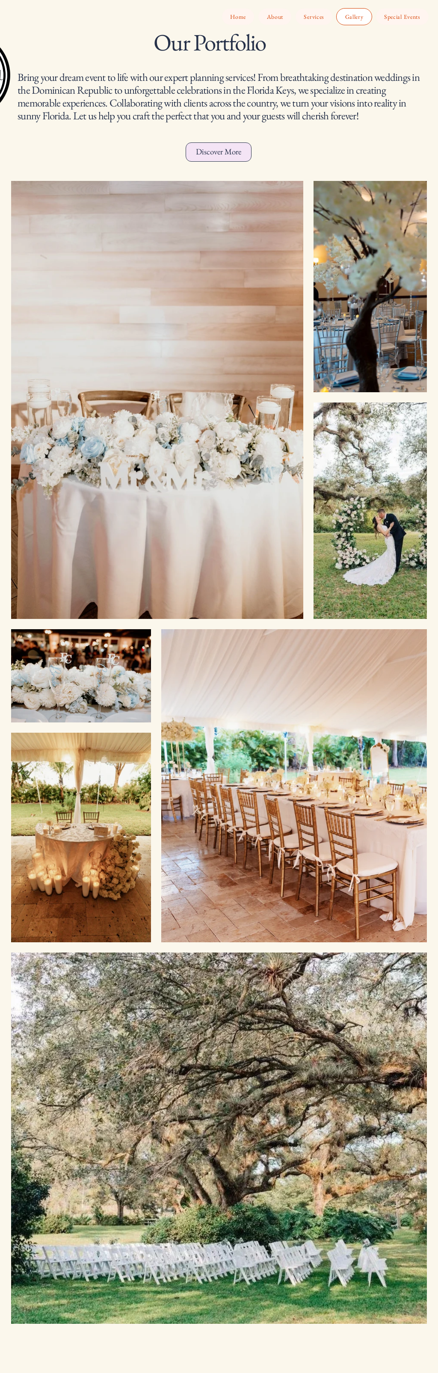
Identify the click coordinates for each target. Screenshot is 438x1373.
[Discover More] (219, 152)
